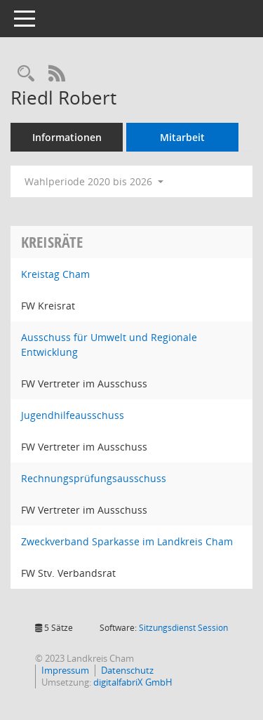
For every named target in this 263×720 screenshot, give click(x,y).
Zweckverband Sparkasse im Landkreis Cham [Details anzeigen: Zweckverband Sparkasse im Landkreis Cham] (127, 541)
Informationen (67, 137)
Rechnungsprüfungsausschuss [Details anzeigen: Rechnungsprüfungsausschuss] (93, 478)
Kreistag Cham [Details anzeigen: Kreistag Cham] (55, 274)
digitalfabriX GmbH (133, 682)
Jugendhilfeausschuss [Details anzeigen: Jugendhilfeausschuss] (72, 415)
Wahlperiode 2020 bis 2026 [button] (94, 181)
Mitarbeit (182, 137)
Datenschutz (127, 670)
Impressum (65, 670)
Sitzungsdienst (183, 628)
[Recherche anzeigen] (26, 74)
